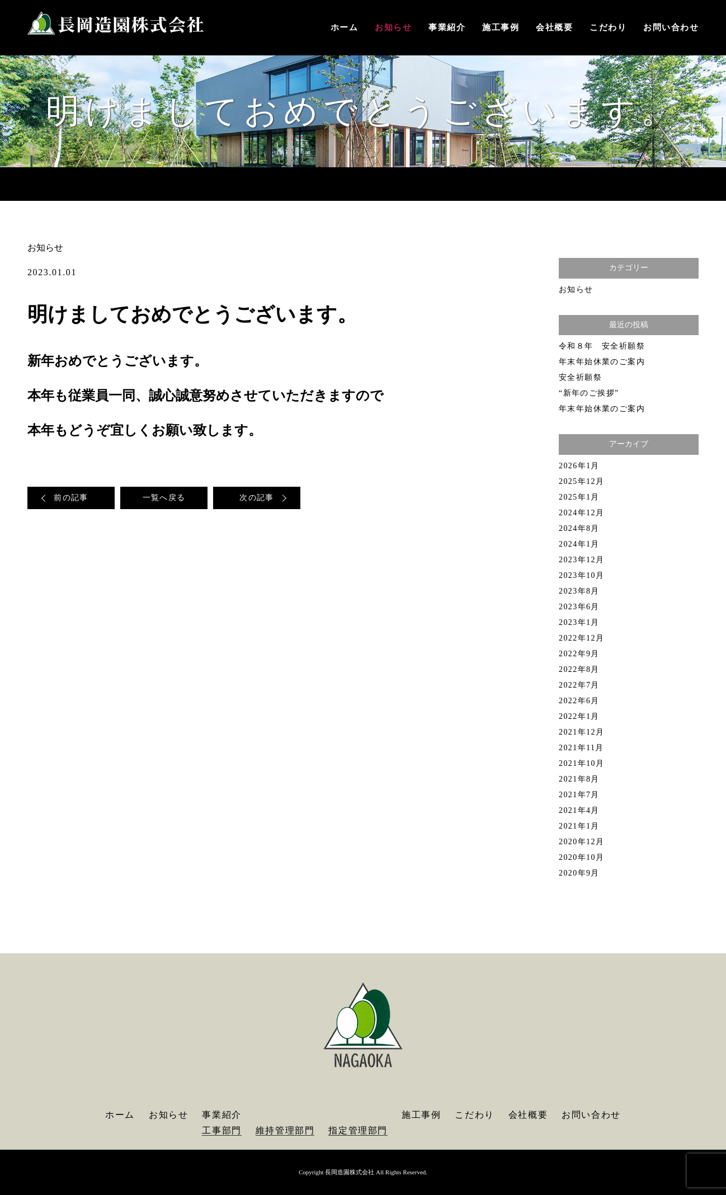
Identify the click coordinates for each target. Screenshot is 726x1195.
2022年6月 (579, 701)
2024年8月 (579, 528)
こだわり (608, 27)
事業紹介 (446, 27)
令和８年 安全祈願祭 (602, 346)
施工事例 (500, 27)
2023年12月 (581, 560)
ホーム (345, 27)
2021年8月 (579, 779)
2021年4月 (579, 810)
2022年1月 (579, 716)
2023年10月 (581, 575)
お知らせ (393, 27)
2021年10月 (581, 763)
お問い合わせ (671, 27)
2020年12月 (581, 842)
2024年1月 (579, 544)
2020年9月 (579, 873)
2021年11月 (581, 748)
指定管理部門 (358, 1130)
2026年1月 (579, 466)
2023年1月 (579, 622)
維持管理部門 (285, 1130)
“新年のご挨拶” (589, 393)
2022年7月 (579, 685)
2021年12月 (581, 732)
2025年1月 (579, 497)
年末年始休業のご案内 (602, 361)
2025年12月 (581, 481)
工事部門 (221, 1130)
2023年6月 (579, 607)
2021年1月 (579, 826)
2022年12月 (581, 638)
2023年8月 (579, 591)
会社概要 (554, 27)
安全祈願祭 (580, 377)
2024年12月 (581, 513)
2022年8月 (579, 669)
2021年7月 (579, 795)
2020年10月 (581, 857)
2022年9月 (579, 654)
